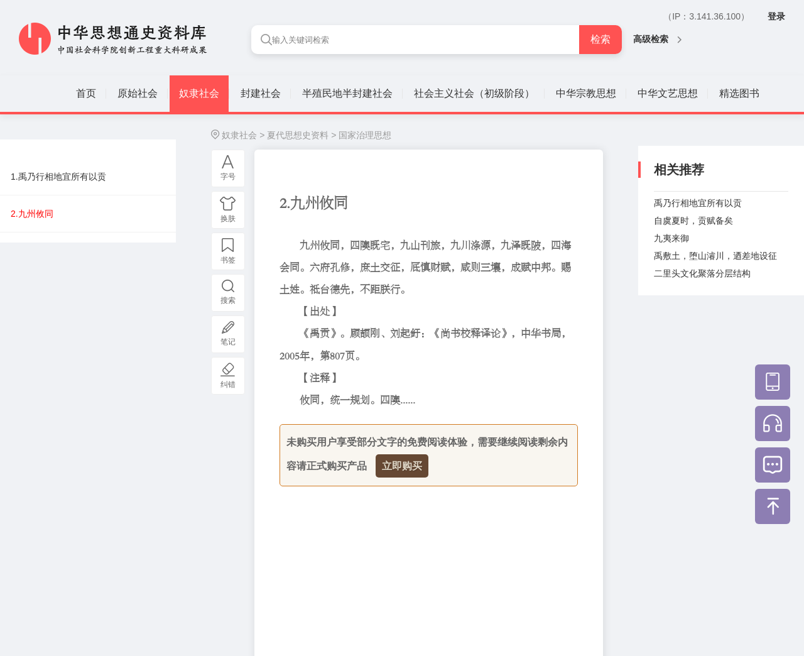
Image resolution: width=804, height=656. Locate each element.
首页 (86, 93)
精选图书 (739, 93)
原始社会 (137, 93)
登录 (776, 16)
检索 (600, 39)
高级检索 (657, 39)
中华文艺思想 (668, 93)
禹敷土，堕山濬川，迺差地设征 (715, 256)
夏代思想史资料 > (301, 135)
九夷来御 (671, 238)
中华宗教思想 (586, 93)
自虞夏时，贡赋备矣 (693, 221)
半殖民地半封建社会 (347, 93)
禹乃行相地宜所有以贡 (698, 203)
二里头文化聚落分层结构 (702, 273)
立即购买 (402, 466)
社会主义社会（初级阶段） (474, 93)
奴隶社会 (199, 93)
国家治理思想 (365, 135)
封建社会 (261, 93)
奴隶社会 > (243, 135)
